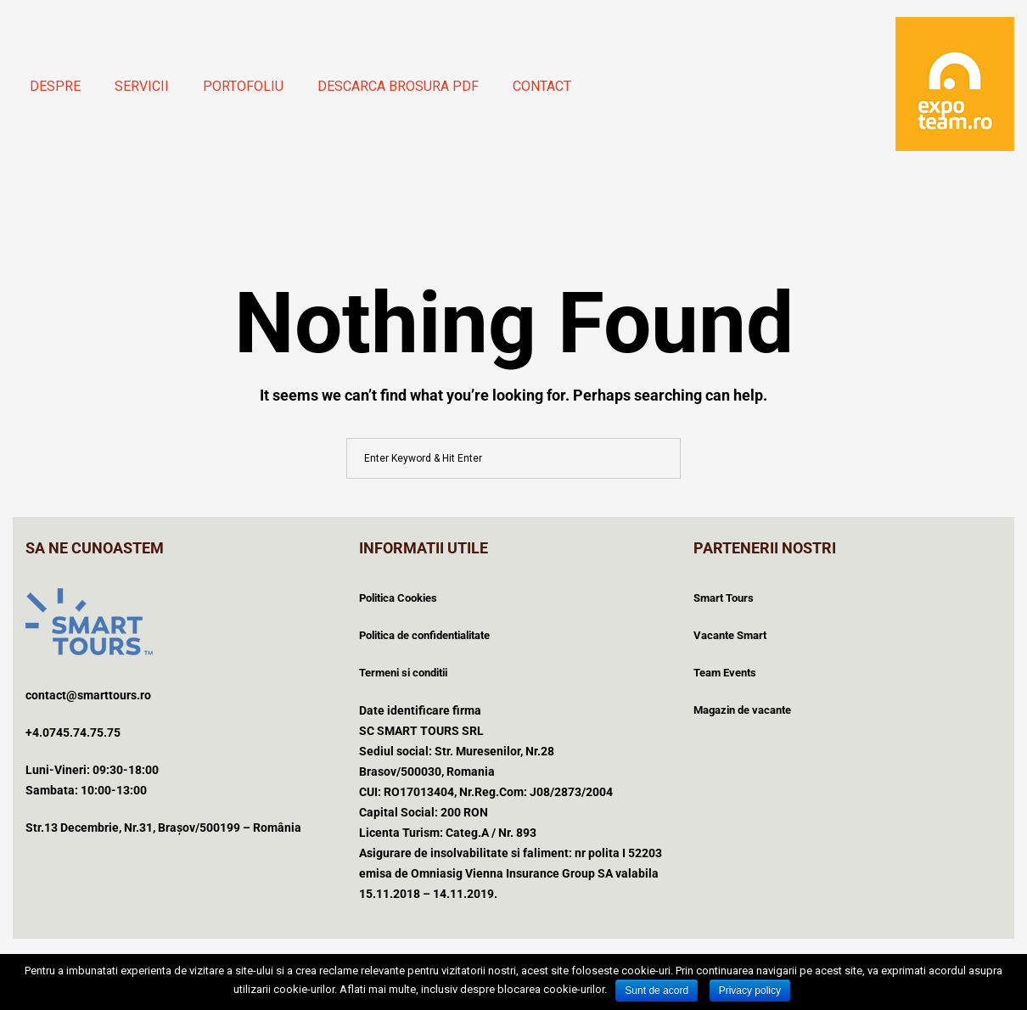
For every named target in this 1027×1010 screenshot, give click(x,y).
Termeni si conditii (403, 672)
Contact (542, 86)
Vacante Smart (729, 635)
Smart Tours (723, 598)
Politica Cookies (398, 598)
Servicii (142, 86)
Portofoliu (243, 86)
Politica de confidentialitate (424, 635)
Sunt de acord (656, 990)
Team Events (724, 672)
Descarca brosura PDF (398, 86)
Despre (55, 86)
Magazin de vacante (742, 710)
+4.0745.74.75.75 (73, 732)
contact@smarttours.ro (88, 695)
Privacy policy (750, 990)
